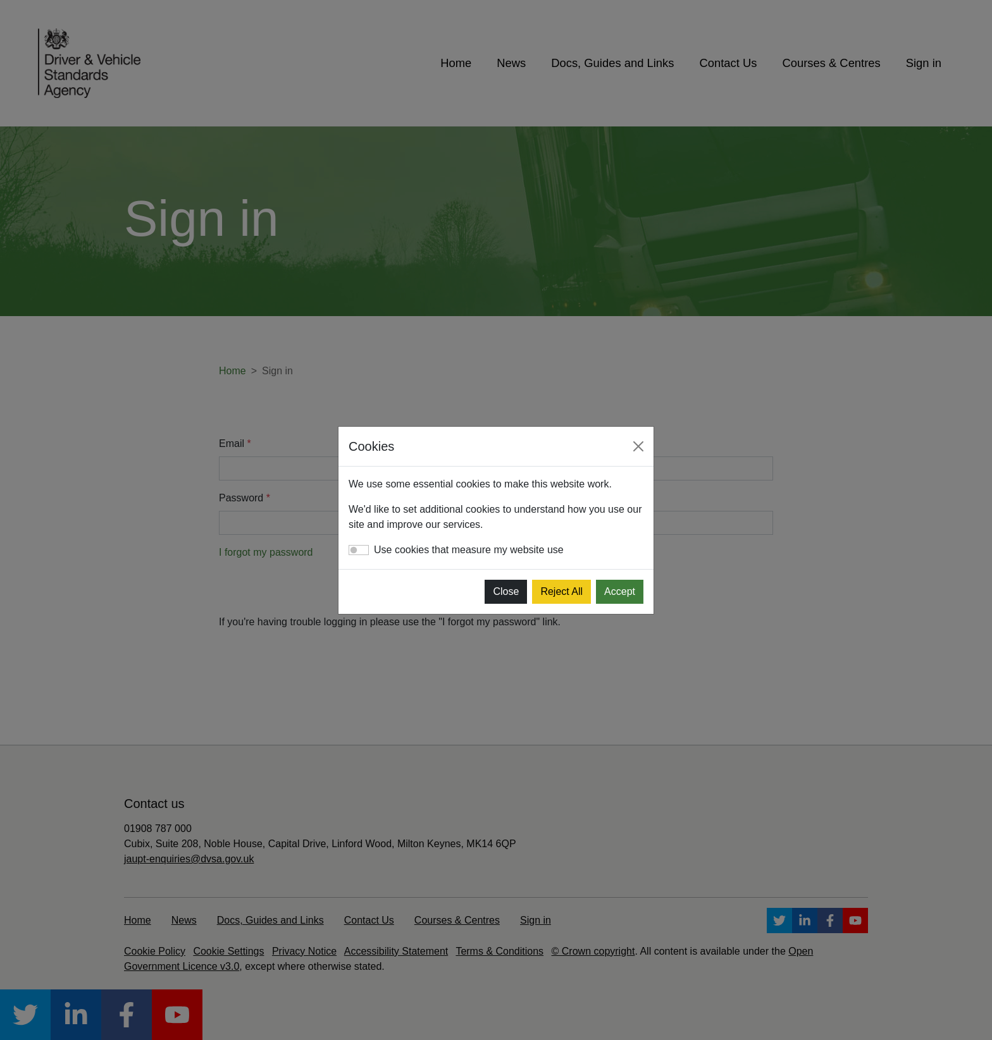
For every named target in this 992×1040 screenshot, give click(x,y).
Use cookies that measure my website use (469, 549)
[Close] (638, 446)
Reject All (561, 591)
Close (506, 591)
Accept (619, 591)
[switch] (359, 550)
